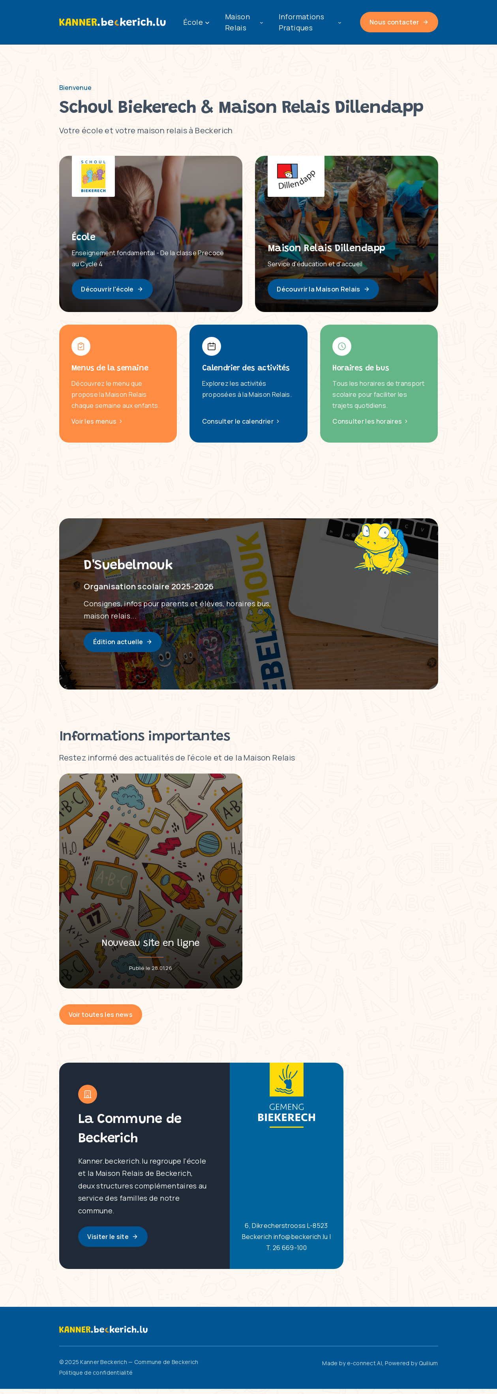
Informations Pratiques (310, 22)
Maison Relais (244, 22)
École (196, 22)
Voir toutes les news (101, 1019)
